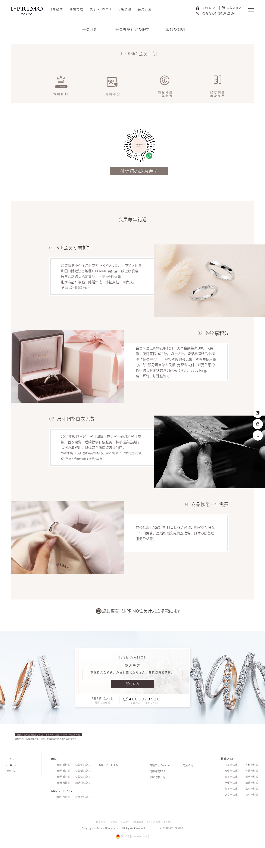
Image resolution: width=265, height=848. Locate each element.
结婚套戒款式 (83, 776)
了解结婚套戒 (62, 776)
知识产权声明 (153, 822)
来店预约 (125, 822)
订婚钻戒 (56, 9)
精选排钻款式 (83, 782)
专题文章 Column (160, 765)
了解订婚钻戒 (62, 765)
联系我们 (100, 822)
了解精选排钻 (62, 782)
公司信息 (112, 822)
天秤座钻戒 (251, 765)
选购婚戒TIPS (157, 771)
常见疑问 (188, 765)
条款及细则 (175, 29)
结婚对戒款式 (83, 771)
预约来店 (208, 7)
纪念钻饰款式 (83, 797)
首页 (11, 759)
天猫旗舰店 (234, 7)
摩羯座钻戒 (251, 782)
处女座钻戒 (231, 794)
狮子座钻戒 (231, 788)
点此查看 (110, 611)
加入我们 (167, 822)
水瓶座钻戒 (251, 788)
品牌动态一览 (157, 777)
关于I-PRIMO (100, 9)
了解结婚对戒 (62, 771)
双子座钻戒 (231, 776)
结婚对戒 (76, 9)
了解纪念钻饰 (62, 797)
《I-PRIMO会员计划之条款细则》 (150, 611)
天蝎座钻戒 (251, 771)
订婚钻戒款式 (83, 765)
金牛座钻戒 (231, 771)
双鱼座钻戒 (251, 794)
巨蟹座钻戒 (231, 782)
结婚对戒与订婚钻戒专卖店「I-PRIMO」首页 (38, 735)
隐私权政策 (138, 822)
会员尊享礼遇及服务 (132, 29)
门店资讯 (124, 9)
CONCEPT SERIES (107, 765)
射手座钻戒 (251, 776)
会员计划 (145, 9)
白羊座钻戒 (231, 765)
